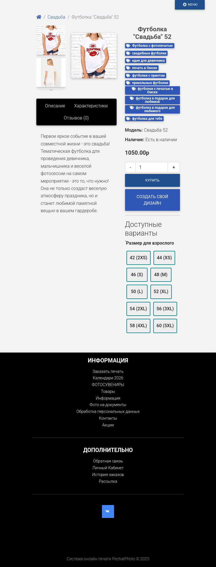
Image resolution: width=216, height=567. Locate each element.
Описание (55, 105)
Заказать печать (108, 371)
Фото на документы (108, 404)
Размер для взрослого (150, 243)
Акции (108, 425)
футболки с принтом (145, 75)
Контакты (108, 418)
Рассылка (108, 481)
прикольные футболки (147, 83)
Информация (108, 398)
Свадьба (56, 17)
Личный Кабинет (108, 468)
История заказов (108, 474)
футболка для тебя (144, 119)
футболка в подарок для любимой (152, 100)
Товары (108, 391)
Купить (152, 180)
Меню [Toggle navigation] (189, 4)
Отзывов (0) (76, 118)
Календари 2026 (108, 378)
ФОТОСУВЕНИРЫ (108, 384)
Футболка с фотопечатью (149, 46)
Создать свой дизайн (152, 200)
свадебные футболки (146, 53)
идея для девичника (145, 61)
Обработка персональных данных (107, 411)
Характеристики (91, 105)
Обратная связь (108, 461)
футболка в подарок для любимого (152, 109)
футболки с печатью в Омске (152, 90)
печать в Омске (141, 68)
